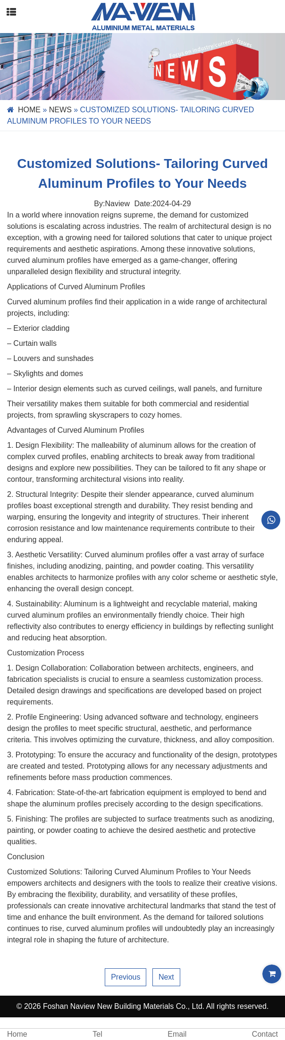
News (60, 110)
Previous (125, 977)
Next (166, 977)
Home (29, 110)
